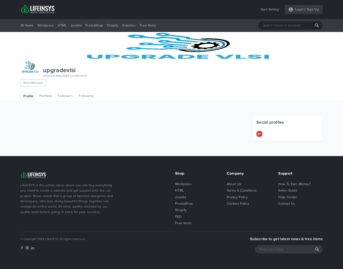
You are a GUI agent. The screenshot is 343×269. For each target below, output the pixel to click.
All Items (27, 25)
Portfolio (45, 96)
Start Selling (270, 9)
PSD (178, 217)
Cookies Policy (238, 204)
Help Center (287, 197)
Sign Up (313, 9)
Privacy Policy (237, 197)
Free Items (148, 25)
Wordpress (45, 25)
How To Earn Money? (294, 184)
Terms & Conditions (242, 190)
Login (299, 9)
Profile (28, 96)
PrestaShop (94, 25)
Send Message (33, 82)
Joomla (76, 25)
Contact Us (286, 204)
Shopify (112, 25)
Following (86, 96)
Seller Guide (287, 190)
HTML (62, 25)
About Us (234, 184)
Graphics (129, 25)
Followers (65, 96)
